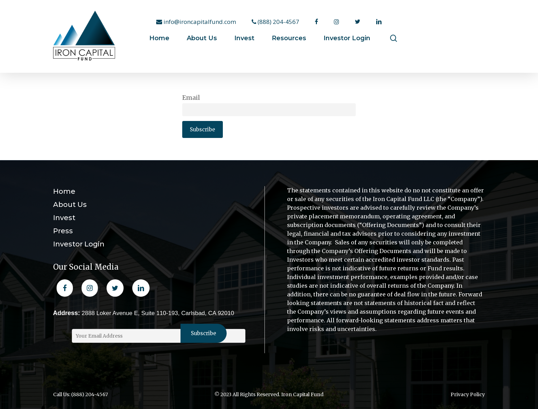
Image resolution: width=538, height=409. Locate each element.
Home (64, 191)
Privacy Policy (468, 394)
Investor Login (78, 244)
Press (63, 231)
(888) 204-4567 (275, 22)
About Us (70, 204)
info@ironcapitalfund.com (196, 22)
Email (191, 98)
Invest (64, 218)
